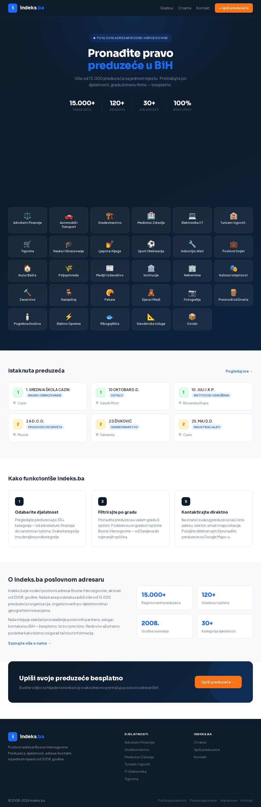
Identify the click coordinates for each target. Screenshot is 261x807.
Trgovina (131, 779)
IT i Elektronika (136, 771)
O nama (184, 8)
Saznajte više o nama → (29, 643)
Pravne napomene (203, 800)
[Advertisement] (130, 159)
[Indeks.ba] (61, 736)
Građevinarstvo (137, 750)
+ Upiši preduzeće (234, 8)
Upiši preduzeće (207, 750)
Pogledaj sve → (239, 371)
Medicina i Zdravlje (139, 757)
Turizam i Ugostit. (138, 764)
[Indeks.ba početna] (26, 8)
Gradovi (166, 8)
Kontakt (203, 8)
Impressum (228, 800)
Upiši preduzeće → (218, 682)
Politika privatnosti (172, 800)
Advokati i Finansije (139, 742)
